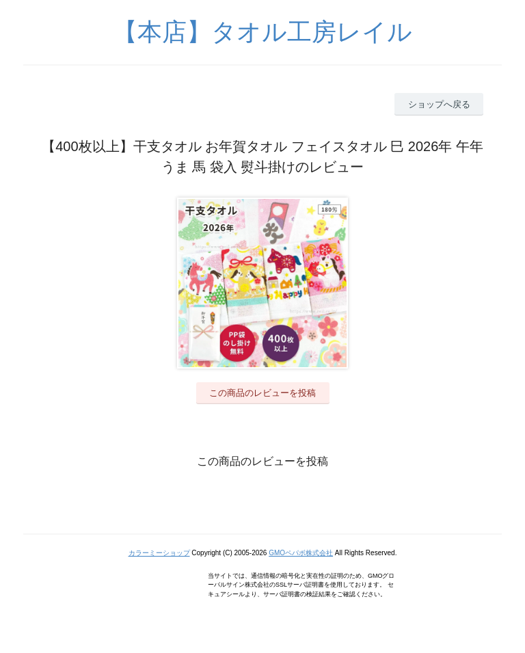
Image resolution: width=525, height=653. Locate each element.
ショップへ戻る (439, 104)
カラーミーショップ (159, 553)
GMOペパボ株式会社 (301, 553)
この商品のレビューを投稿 (262, 393)
